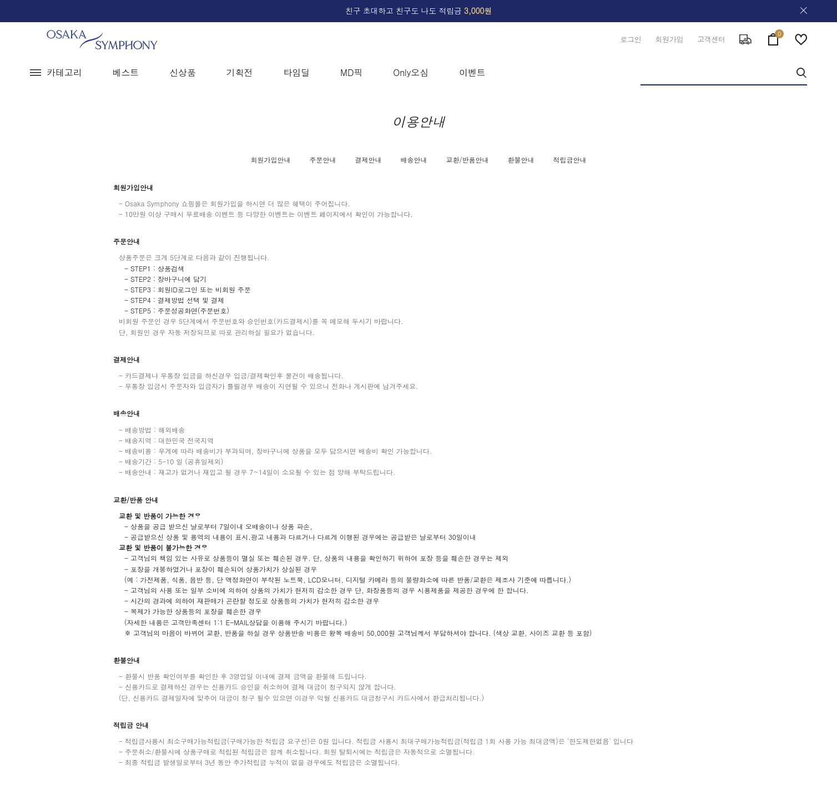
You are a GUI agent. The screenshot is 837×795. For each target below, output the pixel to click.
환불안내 (521, 159)
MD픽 (351, 72)
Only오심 (410, 72)
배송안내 (413, 159)
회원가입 (669, 39)
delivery (745, 39)
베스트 (126, 72)
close (803, 10)
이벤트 (472, 72)
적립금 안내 (131, 725)
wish (801, 39)
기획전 (239, 72)
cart (773, 36)
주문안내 (322, 159)
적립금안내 (570, 159)
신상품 (182, 72)
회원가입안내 (270, 159)
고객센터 (711, 39)
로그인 (630, 39)
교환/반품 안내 (135, 499)
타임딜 (296, 72)
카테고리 (64, 72)
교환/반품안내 (467, 159)
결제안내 (368, 159)
